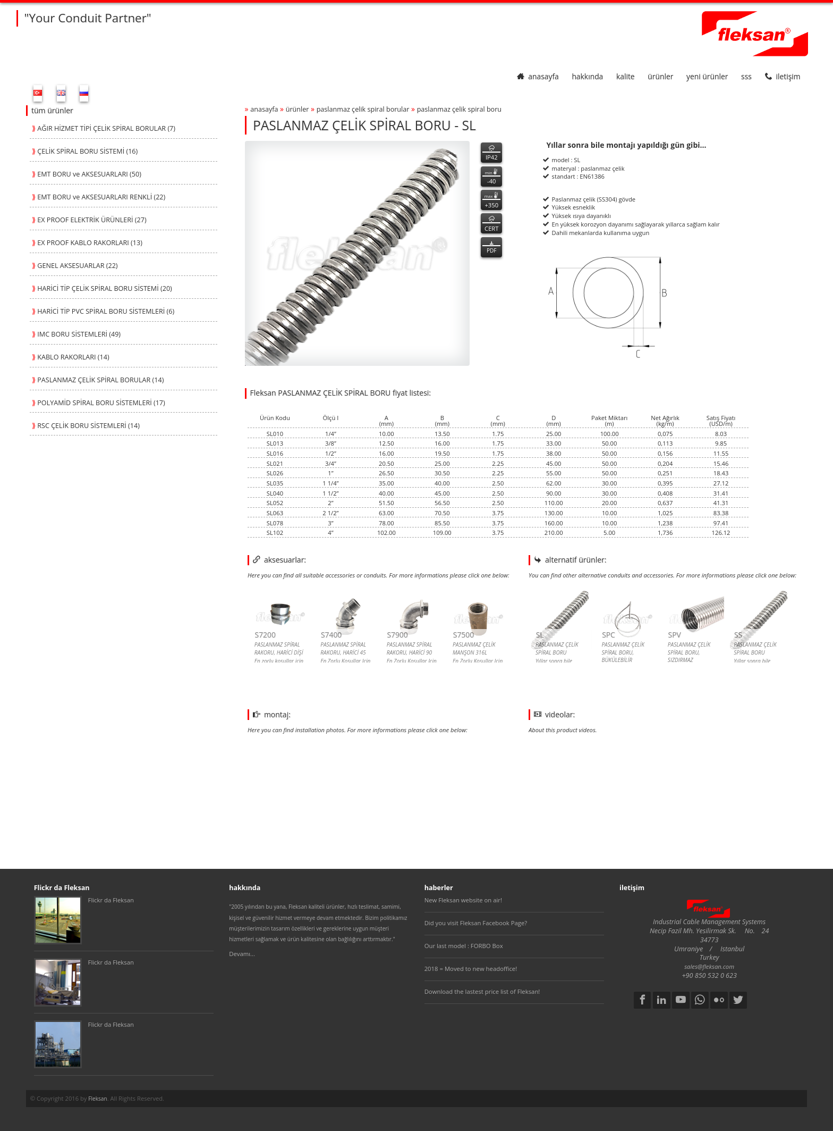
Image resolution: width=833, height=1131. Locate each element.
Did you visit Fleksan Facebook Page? (476, 923)
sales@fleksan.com (709, 966)
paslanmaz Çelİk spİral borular (363, 109)
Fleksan (97, 1098)
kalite (625, 76)
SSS (746, 76)
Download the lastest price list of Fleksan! (482, 991)
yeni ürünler (707, 76)
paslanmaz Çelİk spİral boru (459, 109)
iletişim (783, 76)
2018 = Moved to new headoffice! (470, 969)
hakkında (587, 76)
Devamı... (242, 954)
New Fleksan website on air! (463, 900)
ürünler (660, 76)
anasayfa (538, 76)
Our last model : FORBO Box (463, 946)
